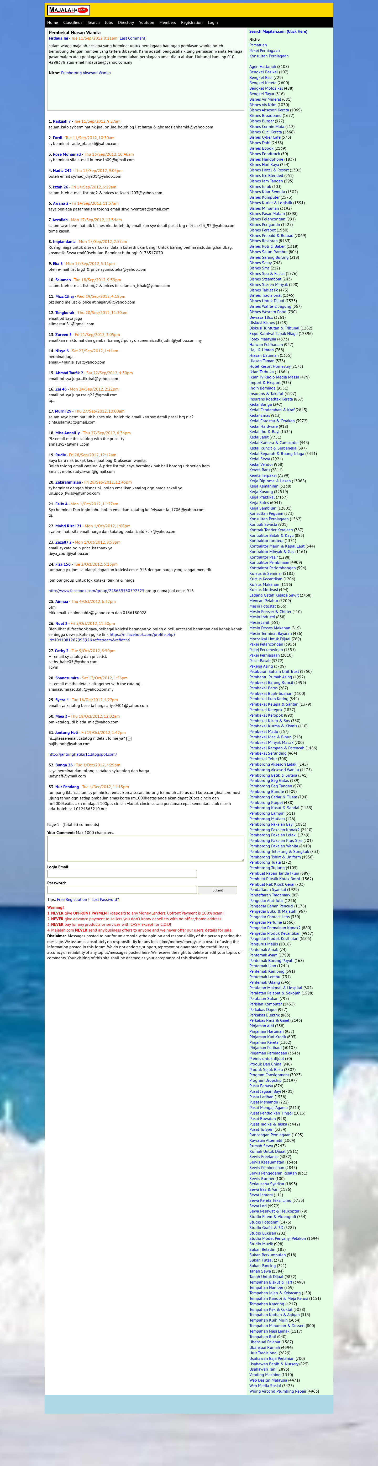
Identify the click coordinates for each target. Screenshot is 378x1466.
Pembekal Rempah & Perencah (276, 747)
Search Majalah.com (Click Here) (278, 31)
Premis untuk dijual (266, 1058)
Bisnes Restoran (263, 240)
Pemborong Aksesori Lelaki (273, 764)
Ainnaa (61, 601)
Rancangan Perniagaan (270, 1134)
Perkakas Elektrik (264, 1015)
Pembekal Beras (263, 687)
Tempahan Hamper (266, 1287)
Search (94, 22)
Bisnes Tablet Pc (263, 290)
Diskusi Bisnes (262, 322)
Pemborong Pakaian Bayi (271, 824)
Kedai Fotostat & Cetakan (272, 420)
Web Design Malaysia (268, 1380)
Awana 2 (61, 203)
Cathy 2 (62, 650)
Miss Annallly (67, 433)
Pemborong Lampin (267, 813)
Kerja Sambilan (262, 508)
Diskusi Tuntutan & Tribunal (274, 328)
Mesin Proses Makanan (269, 627)
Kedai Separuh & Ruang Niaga (276, 453)
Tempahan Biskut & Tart (270, 1282)
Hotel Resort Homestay (269, 366)
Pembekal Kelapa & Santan (273, 704)
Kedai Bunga (260, 404)
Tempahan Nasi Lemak (269, 1331)
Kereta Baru (259, 469)
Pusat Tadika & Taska (268, 1124)
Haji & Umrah (261, 349)
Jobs (109, 22)
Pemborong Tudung (267, 867)
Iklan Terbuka (261, 371)
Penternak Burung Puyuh (271, 960)
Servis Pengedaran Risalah (273, 1173)
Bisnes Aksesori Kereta (269, 109)
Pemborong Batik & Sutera (273, 775)
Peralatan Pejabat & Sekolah (275, 993)
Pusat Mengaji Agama (268, 1107)
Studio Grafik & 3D (266, 1227)
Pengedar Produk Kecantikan (275, 933)
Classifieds (72, 22)
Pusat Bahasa (261, 1085)
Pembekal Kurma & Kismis (273, 725)
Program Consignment (269, 1074)
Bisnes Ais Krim (262, 104)
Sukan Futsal (261, 1260)
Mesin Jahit (259, 622)
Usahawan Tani (262, 1369)
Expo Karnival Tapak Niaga (273, 333)
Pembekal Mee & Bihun (270, 736)
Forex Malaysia (262, 339)
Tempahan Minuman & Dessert (277, 1325)
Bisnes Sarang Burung (269, 257)
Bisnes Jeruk (260, 186)
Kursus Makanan (264, 584)
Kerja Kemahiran (264, 486)
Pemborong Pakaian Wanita (273, 845)
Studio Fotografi (264, 1222)
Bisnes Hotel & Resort (269, 169)
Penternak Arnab (264, 949)
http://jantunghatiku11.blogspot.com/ (83, 754)
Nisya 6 (62, 351)
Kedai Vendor (261, 464)
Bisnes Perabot (262, 229)
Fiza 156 (63, 564)
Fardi (57, 137)
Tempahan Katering (266, 1303)
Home (52, 22)
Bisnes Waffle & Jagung (270, 306)
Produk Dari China (265, 1064)
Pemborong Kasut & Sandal (274, 807)
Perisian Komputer (265, 1004)
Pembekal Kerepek (265, 709)
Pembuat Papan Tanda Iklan (274, 873)
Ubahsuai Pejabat (264, 1341)
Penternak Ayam (263, 955)
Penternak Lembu (264, 976)
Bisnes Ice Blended (266, 175)
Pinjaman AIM (261, 1025)
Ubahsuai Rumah (264, 1347)
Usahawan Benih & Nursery (273, 1363)
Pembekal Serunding (268, 753)
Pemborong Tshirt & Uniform (275, 856)
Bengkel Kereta (262, 82)
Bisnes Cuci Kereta (265, 131)
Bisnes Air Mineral (265, 99)
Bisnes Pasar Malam (267, 213)
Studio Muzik (261, 1243)
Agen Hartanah (262, 66)
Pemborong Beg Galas (269, 780)
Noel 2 (61, 623)
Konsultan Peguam (266, 513)
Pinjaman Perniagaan (268, 1053)
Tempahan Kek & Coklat (270, 1309)
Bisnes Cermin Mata (266, 126)
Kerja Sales (259, 502)
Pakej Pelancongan (266, 644)
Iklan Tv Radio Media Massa (274, 377)
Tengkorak (64, 312)
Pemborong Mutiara (267, 818)
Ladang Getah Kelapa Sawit (274, 595)
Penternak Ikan (262, 965)
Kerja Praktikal (262, 497)
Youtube (146, 22)
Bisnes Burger (261, 120)
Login (213, 22)
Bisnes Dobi (259, 142)
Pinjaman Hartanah (266, 1031)
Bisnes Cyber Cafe (265, 137)
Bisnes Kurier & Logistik (270, 202)
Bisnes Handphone (266, 159)
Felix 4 (61, 504)
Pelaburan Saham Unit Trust (274, 671)
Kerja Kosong (261, 491)
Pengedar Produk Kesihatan (273, 938)
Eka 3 (58, 263)
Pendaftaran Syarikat (267, 889)
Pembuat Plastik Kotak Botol (274, 878)
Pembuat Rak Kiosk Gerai (271, 884)
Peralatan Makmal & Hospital (275, 987)
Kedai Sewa (259, 458)
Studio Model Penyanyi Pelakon (277, 1238)
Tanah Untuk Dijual (266, 1276)
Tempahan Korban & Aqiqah (274, 1314)
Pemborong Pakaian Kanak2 (274, 829)
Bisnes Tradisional (265, 295)
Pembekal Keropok (266, 715)
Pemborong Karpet (266, 802)
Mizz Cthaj (64, 296)
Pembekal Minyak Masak (271, 742)
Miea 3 (61, 716)
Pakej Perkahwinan (266, 649)
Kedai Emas (259, 415)
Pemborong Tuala (265, 862)
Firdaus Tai (58, 38)
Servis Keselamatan (266, 1162)
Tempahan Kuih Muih (268, 1320)
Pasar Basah (260, 660)
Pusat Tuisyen (261, 1129)
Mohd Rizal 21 (68, 526)
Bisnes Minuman (264, 208)
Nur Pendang (67, 786)
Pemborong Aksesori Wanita (86, 72)
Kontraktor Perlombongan (272, 567)
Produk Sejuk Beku (266, 1069)
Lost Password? (105, 899)
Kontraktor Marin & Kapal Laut (276, 546)
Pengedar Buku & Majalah (272, 911)
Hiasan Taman (262, 360)
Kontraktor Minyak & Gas (271, 551)
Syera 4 (62, 699)
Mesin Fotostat (262, 606)
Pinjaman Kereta (264, 1042)
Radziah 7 (62, 121)
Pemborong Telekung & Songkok (279, 851)
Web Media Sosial (265, 1385)
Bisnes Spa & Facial (267, 273)
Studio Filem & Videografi (272, 1216)
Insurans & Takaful (266, 393)
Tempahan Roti (262, 1336)
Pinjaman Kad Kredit (267, 1036)
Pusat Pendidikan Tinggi (271, 1113)
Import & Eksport (265, 382)
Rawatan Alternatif (265, 1140)
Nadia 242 (62, 170)
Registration (192, 22)
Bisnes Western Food (267, 311)
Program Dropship (265, 1080)
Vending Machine (264, 1374)
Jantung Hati (66, 732)
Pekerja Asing (261, 666)
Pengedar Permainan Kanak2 (275, 927)
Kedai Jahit (259, 437)
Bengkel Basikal (263, 71)
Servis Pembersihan (266, 1167)
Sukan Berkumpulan (267, 1254)
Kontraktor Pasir (263, 557)
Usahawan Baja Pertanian (272, 1358)
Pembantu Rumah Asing (270, 676)
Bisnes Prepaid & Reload (271, 235)
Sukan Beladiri (262, 1249)
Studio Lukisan (262, 1233)
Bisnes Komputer (264, 197)
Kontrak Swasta (263, 524)
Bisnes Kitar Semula (267, 191)
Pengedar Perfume (265, 922)
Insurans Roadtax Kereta (271, 399)
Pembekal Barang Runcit (271, 682)
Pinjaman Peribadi (265, 1047)
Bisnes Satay (260, 262)
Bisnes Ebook (261, 148)
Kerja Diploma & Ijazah (270, 480)
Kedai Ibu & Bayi (264, 431)
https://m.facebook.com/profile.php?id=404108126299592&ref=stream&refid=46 (112, 637)
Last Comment (132, 38)
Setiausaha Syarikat (266, 1183)
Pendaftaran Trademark (270, 894)
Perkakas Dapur (263, 1009)
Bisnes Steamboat (265, 279)
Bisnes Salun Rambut (268, 251)
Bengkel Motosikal (266, 88)
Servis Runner (261, 1178)
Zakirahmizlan (68, 482)
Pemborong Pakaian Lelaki (273, 834)
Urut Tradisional (263, 1352)
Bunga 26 (64, 765)
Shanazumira (67, 678)
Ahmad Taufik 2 (69, 373)
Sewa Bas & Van (264, 1189)
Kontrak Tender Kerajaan (271, 529)
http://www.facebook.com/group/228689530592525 (96, 590)
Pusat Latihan (261, 1096)
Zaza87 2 (63, 542)
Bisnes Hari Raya (264, 164)
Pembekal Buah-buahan (270, 693)
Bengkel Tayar (261, 93)
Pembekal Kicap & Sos (269, 720)
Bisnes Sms (259, 268)
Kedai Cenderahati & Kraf (272, 409)
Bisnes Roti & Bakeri (267, 246)
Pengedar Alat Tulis (266, 900)
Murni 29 (63, 411)
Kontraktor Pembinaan (269, 562)
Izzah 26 (60, 187)
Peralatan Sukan (264, 998)
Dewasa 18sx (261, 317)
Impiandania (64, 241)
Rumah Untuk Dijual (267, 1151)
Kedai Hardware (263, 426)
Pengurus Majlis (263, 943)
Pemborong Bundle (266, 791)
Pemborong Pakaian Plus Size (275, 840)
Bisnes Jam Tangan (266, 180)
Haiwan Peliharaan (266, 344)
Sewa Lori (258, 1205)
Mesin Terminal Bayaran (270, 633)
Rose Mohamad (67, 154)
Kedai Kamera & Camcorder (274, 442)
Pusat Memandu (263, 1102)
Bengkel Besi (260, 77)
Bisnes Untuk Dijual (266, 300)
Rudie (60, 455)
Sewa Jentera (261, 1194)
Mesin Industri (262, 616)
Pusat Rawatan (262, 1118)
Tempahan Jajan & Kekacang (275, 1292)
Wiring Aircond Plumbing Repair (277, 1391)
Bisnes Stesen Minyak (268, 284)
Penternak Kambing (267, 971)
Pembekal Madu (263, 731)
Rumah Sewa (261, 1145)
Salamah (63, 280)
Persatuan (258, 44)
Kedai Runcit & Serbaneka (272, 448)
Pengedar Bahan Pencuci (271, 905)
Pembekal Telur (263, 758)
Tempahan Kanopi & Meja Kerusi (278, 1298)
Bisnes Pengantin (264, 224)
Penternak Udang (264, 982)
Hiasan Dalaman (264, 355)
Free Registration (72, 899)
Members (167, 22)
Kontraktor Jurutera (266, 540)
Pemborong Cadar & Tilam (273, 796)
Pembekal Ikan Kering (268, 698)
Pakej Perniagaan (264, 50)
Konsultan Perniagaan (269, 55)
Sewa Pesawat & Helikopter (274, 1211)
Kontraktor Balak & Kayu (271, 535)
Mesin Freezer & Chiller (270, 611)
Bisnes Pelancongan (267, 218)
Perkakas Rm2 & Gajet (269, 1020)
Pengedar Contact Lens (269, 916)
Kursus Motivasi (263, 589)
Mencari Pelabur (263, 600)
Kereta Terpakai (263, 475)
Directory (126, 22)
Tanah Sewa (260, 1271)
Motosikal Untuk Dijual (270, 638)
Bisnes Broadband (265, 115)
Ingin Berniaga (262, 388)
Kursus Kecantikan (265, 578)
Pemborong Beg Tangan (270, 785)
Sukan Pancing (262, 1265)
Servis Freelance (264, 1156)
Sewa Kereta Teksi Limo (270, 1200)
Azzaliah (60, 220)
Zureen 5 (63, 334)
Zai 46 (61, 389)
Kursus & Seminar (265, 573)
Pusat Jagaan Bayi (265, 1091)
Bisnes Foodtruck (264, 153)
